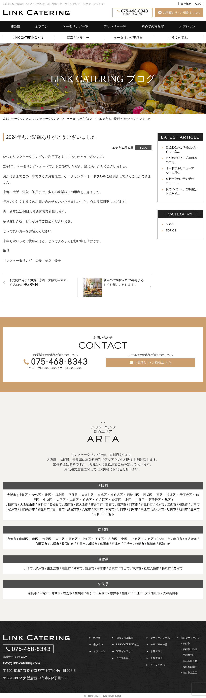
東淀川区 (92, 494)
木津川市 (175, 538)
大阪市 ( (14, 494)
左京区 (121, 538)
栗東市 (113, 568)
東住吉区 (123, 494)
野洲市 (89, 568)
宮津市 (125, 543)
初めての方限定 (152, 26)
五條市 (103, 592)
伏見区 (52, 538)
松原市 (24, 508)
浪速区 (179, 494)
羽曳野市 (154, 504)
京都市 (186, 642)
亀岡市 (112, 543)
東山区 (66, 538)
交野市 (44, 504)
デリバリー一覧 (115, 26)
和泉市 (193, 504)
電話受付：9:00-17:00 (132, 12)
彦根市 (182, 568)
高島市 (64, 568)
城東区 (78, 499)
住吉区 (92, 499)
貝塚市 (152, 508)
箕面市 (180, 504)
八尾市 (102, 508)
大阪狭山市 (29, 504)
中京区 (93, 538)
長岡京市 (73, 543)
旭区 (176, 499)
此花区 (123, 499)
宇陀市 (41, 592)
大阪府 (103, 485)
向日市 (88, 543)
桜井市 (115, 592)
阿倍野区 (162, 499)
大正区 (64, 499)
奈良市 (29, 592)
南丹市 (189, 538)
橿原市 (127, 592)
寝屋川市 (57, 508)
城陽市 (100, 543)
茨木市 (114, 508)
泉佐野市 (88, 508)
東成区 (107, 494)
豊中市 (97, 513)
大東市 (12, 508)
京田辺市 (45, 543)
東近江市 (50, 568)
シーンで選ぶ (157, 664)
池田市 (84, 513)
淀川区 (25, 494)
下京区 (107, 538)
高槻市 (164, 508)
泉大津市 (178, 508)
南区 (40, 538)
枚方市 (127, 508)
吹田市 (192, 508)
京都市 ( (16, 538)
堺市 (123, 513)
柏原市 (168, 504)
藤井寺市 (101, 504)
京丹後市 (30, 543)
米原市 (36, 568)
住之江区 (107, 499)
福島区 (63, 494)
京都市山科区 (190, 648)
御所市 (90, 592)
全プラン (41, 26)
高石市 (116, 504)
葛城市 (53, 592)
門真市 (140, 504)
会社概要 (186, 3)
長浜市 (169, 568)
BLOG (143, 147)
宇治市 (137, 543)
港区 (51, 494)
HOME (15, 26)
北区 (135, 499)
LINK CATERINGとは (28, 37)
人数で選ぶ (156, 657)
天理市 (140, 592)
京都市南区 (189, 654)
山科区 (28, 538)
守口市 (139, 508)
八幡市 (60, 543)
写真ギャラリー (78, 37)
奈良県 (103, 583)
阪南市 (13, 504)
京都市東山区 (190, 666)
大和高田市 (174, 592)
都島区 (39, 494)
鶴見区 (37, 499)
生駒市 (78, 592)
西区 (167, 494)
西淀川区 (140, 494)
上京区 (145, 538)
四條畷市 (58, 504)
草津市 (138, 568)
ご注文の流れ (178, 37)
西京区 (79, 538)
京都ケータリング (190, 637)
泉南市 (72, 504)
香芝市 (66, 592)
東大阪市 (86, 504)
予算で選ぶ (156, 650)
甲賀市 (101, 568)
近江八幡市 (154, 568)
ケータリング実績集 (128, 37)
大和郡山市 (155, 592)
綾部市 (149, 543)
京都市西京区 (190, 672)
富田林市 (72, 508)
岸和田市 (110, 513)
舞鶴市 (162, 543)
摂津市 (128, 504)
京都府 (103, 529)
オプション (187, 26)
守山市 (126, 568)
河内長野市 (40, 508)
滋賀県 (103, 559)
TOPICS (171, 230)
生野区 (147, 499)
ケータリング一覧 (75, 26)
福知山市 (175, 543)
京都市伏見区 (190, 660)
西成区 (155, 494)
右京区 (159, 538)
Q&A (198, 3)
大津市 (24, 568)
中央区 (51, 499)
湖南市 (76, 568)
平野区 (77, 494)
